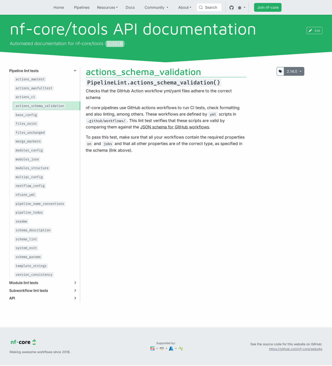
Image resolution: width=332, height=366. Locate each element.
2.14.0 (292, 71)
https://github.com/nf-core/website (295, 349)
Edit (314, 30)
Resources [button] (106, 7)
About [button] (183, 7)
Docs (130, 7)
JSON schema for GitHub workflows (174, 127)
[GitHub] (231, 7)
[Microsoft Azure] (171, 348)
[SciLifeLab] (180, 348)
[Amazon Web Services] (162, 348)
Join (268, 7)
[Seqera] (152, 348)
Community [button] (155, 7)
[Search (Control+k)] (209, 7)
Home (58, 7)
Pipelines (81, 7)
